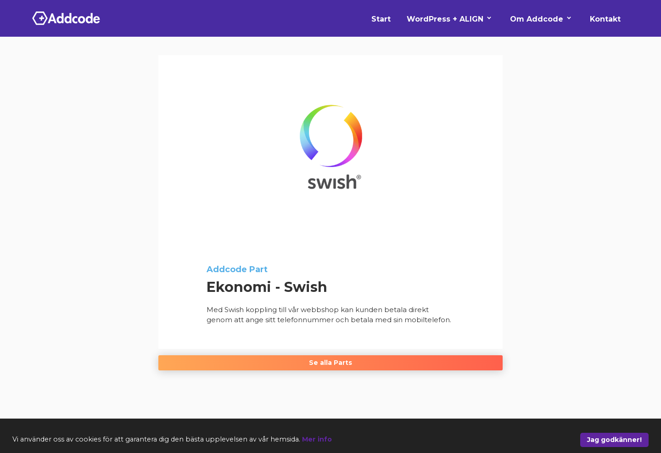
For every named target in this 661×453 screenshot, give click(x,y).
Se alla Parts (330, 362)
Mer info (317, 439)
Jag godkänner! (614, 440)
